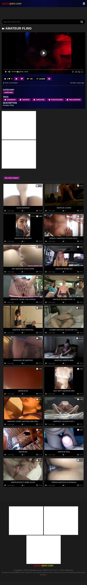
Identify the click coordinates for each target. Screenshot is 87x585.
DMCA (46, 574)
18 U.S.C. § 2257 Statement (61, 574)
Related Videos (13, 181)
